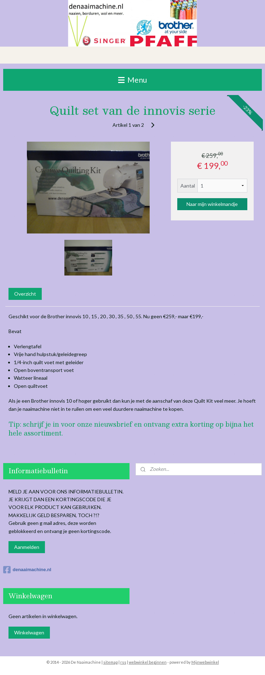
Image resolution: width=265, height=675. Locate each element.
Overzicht (25, 294)
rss (123, 662)
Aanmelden (26, 547)
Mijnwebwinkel (205, 662)
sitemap (110, 662)
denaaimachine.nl (27, 570)
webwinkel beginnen (148, 662)
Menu (132, 79)
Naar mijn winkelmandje (212, 204)
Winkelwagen (29, 632)
